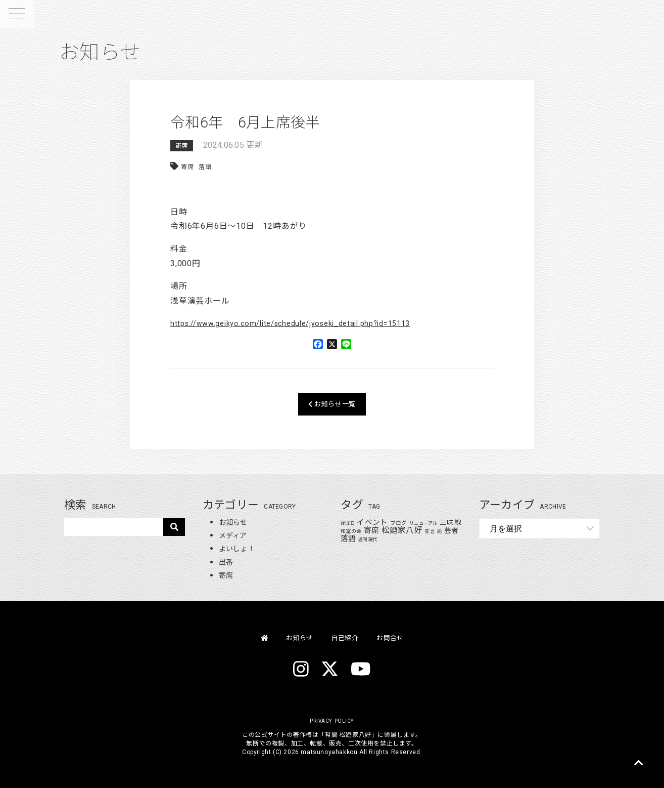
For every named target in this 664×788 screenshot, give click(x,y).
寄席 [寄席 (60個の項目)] (381, 530)
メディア (235, 535)
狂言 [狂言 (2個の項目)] (439, 531)
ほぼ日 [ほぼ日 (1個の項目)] (348, 523)
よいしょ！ (239, 548)
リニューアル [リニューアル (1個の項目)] (423, 523)
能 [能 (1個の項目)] (449, 531)
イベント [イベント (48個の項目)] (372, 522)
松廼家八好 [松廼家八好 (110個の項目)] (411, 530)
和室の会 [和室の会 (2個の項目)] (360, 531)
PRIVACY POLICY (332, 720)
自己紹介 (345, 637)
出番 (227, 562)
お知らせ (235, 522)
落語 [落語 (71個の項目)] (358, 538)
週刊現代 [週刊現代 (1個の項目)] (377, 539)
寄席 (181, 145)
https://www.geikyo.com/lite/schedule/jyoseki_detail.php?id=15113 (304, 323)
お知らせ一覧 (332, 404)
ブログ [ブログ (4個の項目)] (398, 523)
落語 (205, 167)
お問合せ (397, 637)
